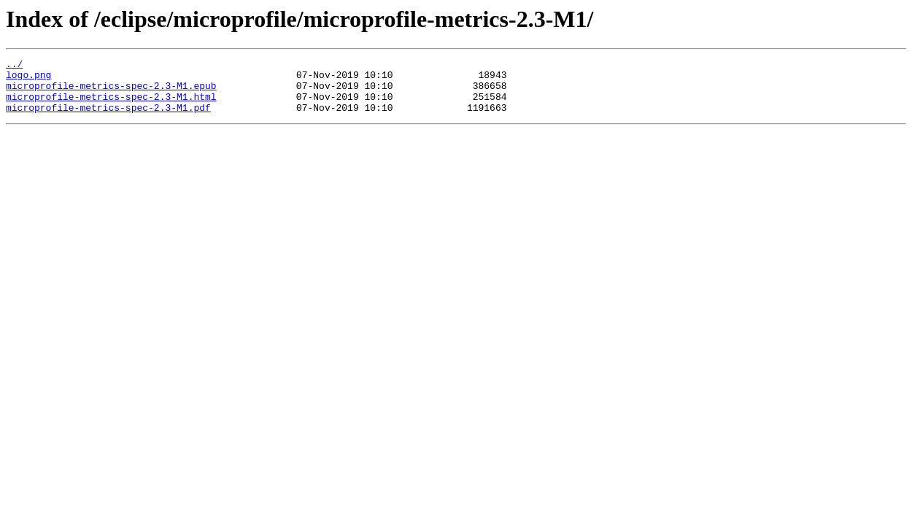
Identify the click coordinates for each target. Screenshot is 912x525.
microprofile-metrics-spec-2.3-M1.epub (111, 91)
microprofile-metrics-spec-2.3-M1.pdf (108, 118)
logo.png (28, 78)
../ (14, 65)
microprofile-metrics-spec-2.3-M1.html (111, 105)
